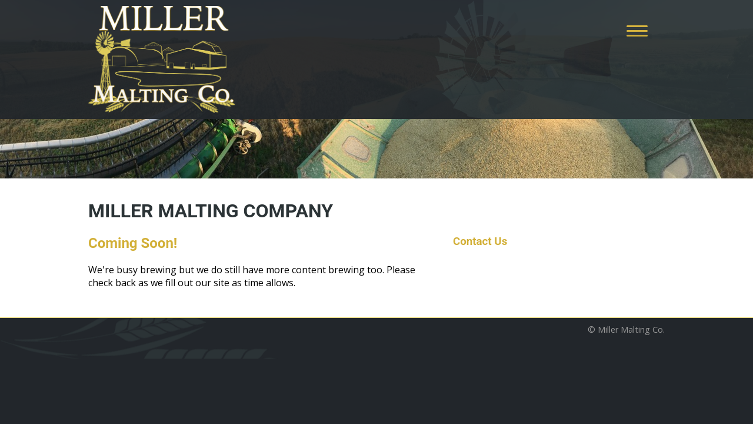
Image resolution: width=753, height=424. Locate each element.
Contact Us (480, 241)
